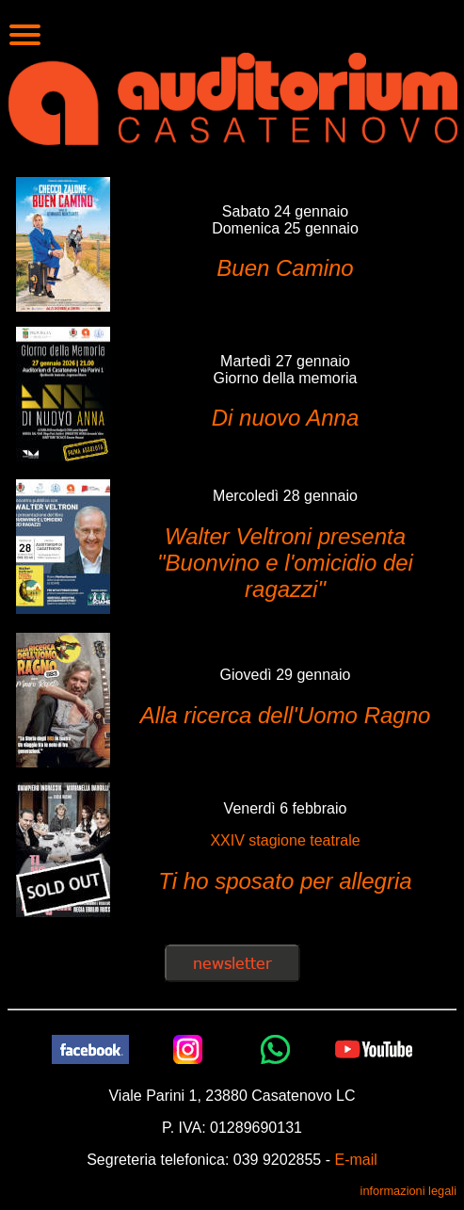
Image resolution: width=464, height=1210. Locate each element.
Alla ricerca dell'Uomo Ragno (285, 715)
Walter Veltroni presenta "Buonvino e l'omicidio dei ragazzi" (285, 563)
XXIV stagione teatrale (285, 840)
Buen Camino (284, 268)
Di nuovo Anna (286, 417)
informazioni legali (408, 1191)
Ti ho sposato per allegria (284, 881)
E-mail (355, 1160)
